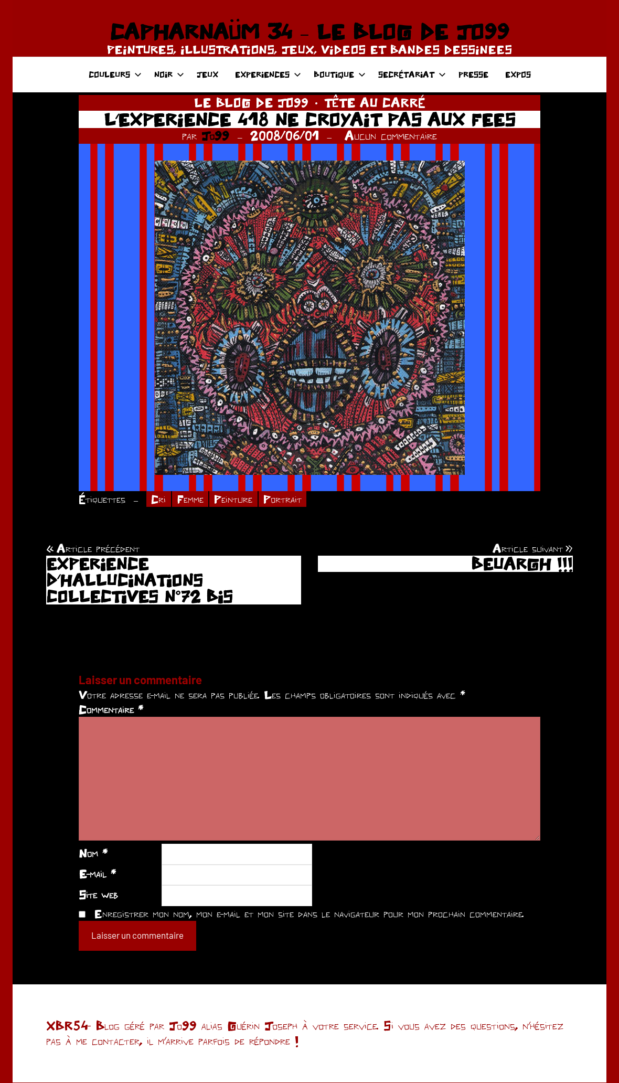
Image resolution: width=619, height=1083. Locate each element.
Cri (159, 499)
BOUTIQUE (340, 74)
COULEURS (115, 74)
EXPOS (518, 74)
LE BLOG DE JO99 (251, 102)
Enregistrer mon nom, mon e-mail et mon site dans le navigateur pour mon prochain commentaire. (309, 914)
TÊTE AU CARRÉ (374, 102)
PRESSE (473, 74)
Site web (98, 895)
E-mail (97, 874)
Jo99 (215, 136)
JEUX (207, 74)
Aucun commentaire (391, 136)
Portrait (285, 499)
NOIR (169, 74)
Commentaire (111, 710)
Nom (93, 853)
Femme (192, 499)
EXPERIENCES (268, 74)
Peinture (236, 499)
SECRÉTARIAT (412, 74)
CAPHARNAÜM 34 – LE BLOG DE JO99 (309, 31)
